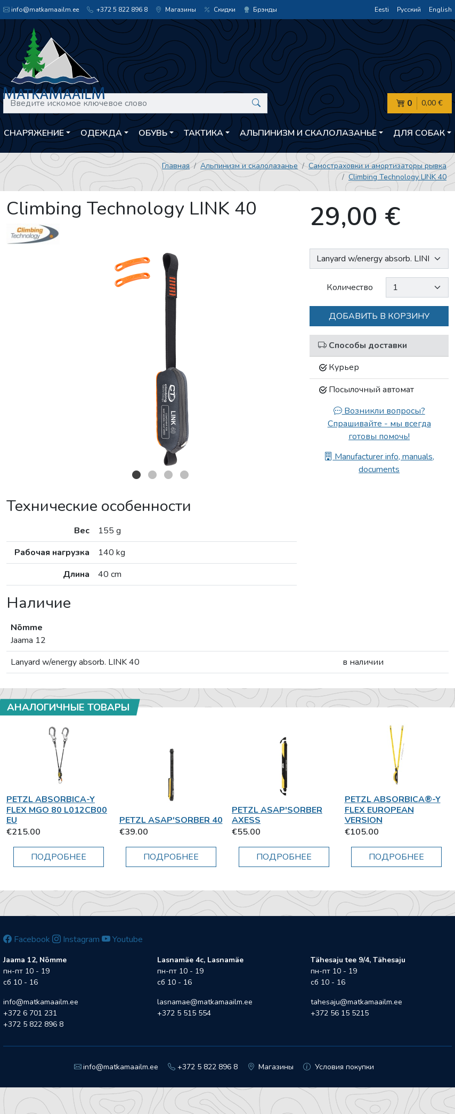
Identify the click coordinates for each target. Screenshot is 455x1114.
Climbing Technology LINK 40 (397, 177)
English (440, 9)
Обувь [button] (153, 133)
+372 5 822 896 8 (117, 9)
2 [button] (152, 474)
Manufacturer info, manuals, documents (379, 463)
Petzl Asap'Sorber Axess (277, 815)
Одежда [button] (101, 133)
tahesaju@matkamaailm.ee (356, 1002)
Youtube (122, 939)
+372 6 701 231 (30, 1013)
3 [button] (168, 474)
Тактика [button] (203, 133)
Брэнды (260, 9)
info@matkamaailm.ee (41, 9)
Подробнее (58, 857)
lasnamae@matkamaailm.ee (205, 1002)
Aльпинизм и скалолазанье (249, 166)
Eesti (382, 9)
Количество (350, 287)
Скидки (219, 9)
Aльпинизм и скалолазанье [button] (308, 133)
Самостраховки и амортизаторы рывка (377, 166)
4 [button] (184, 474)
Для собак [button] (419, 133)
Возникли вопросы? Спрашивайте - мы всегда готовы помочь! (379, 423)
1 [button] (136, 474)
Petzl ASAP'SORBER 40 (171, 820)
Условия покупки (338, 1067)
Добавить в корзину (379, 316)
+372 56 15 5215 (340, 1013)
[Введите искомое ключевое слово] (135, 103)
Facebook (26, 939)
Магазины (176, 9)
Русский (409, 9)
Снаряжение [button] (34, 133)
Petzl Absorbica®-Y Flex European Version (393, 810)
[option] (152, 359)
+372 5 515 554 (184, 1013)
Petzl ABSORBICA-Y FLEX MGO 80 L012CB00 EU (56, 810)
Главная (176, 166)
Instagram (76, 939)
